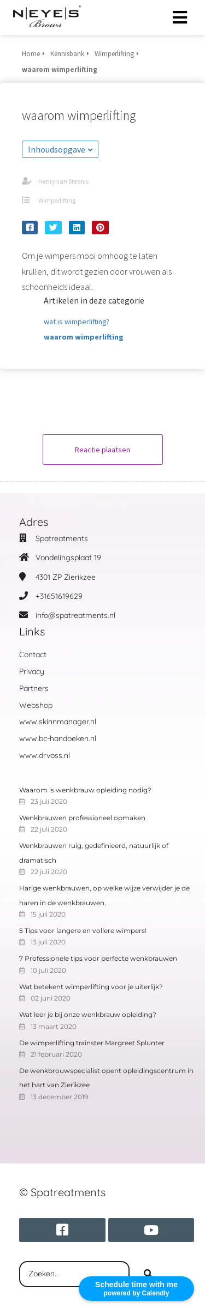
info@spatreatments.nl (75, 615)
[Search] (148, 1274)
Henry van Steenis (63, 181)
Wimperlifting (56, 200)
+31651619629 (59, 596)
